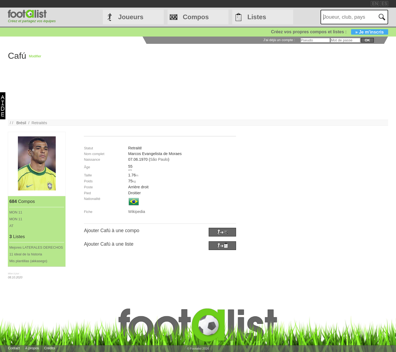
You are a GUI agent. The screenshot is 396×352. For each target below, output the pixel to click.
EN (375, 3)
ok (367, 40)
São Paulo (159, 159)
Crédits (49, 348)
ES (384, 3)
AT (11, 226)
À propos (32, 348)
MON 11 (15, 212)
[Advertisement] (203, 82)
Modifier (35, 56)
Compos (196, 17)
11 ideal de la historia (25, 254)
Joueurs (130, 17)
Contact (14, 348)
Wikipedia (136, 211)
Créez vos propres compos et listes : (329, 31)
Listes (256, 17)
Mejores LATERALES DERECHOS (36, 247)
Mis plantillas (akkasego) (28, 261)
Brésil (21, 123)
